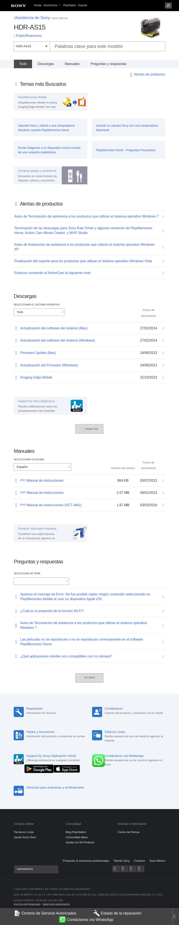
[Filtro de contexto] (32, 46)
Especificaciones (28, 35)
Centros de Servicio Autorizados (45, 913)
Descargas (46, 64)
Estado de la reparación (117, 913)
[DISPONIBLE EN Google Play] (40, 768)
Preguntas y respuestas (108, 64)
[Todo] (23, 64)
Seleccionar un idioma (29, 459)
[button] (168, 6)
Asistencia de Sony (32, 17)
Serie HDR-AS (59, 18)
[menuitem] (18, 6)
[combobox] (89, 46)
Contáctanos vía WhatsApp (86, 919)
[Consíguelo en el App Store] (67, 768)
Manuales (72, 64)
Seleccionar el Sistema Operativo (37, 304)
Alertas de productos (149, 74)
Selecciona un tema (27, 573)
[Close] (176, 916)
